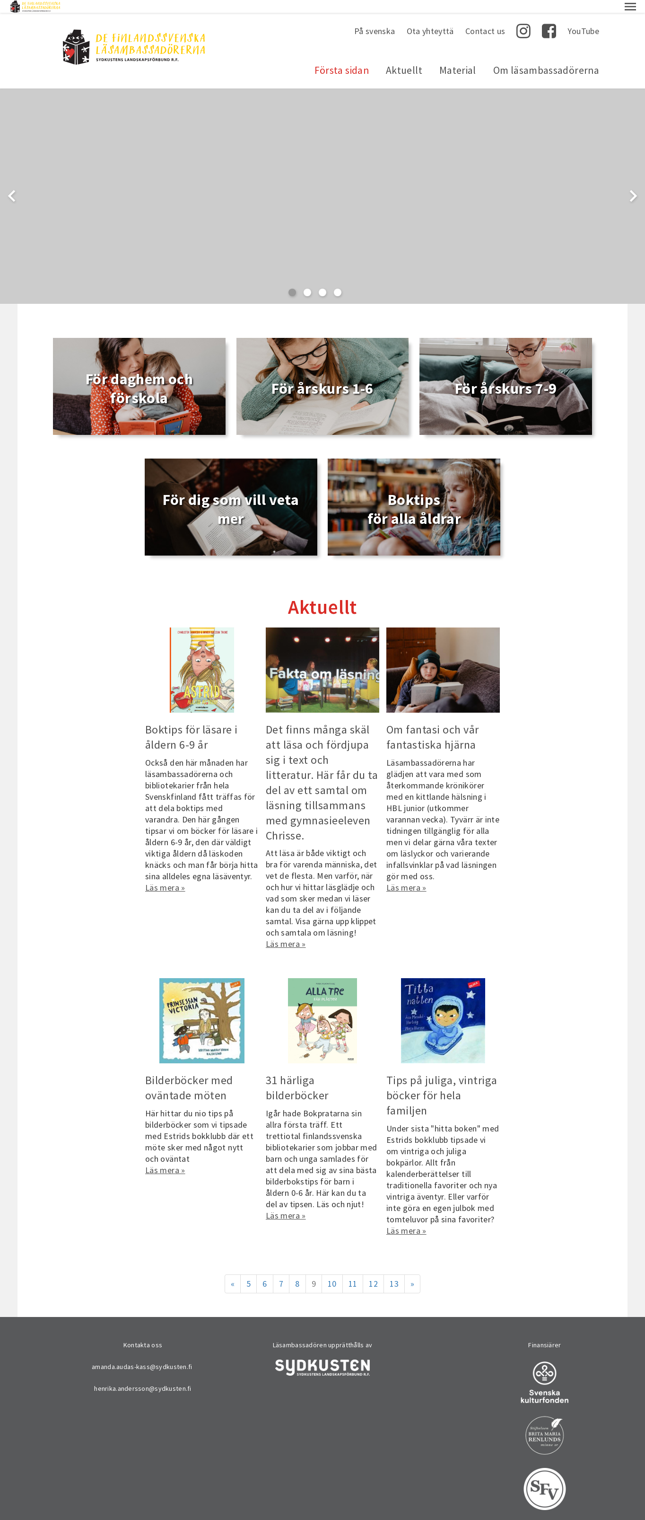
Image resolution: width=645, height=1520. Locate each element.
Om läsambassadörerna (546, 57)
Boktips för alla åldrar (414, 496)
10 (332, 1270)
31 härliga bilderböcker (297, 1075)
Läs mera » (165, 874)
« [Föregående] (233, 1270)
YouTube (583, 18)
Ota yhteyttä (430, 18)
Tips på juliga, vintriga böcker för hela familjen (441, 1082)
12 (373, 1270)
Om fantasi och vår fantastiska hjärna (432, 724)
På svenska (374, 18)
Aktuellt (404, 57)
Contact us (485, 18)
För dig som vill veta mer (231, 496)
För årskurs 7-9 (506, 375)
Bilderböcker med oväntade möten (189, 1075)
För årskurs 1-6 (322, 375)
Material (457, 57)
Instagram (523, 18)
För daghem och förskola (139, 376)
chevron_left (12, 183)
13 (394, 1270)
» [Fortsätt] (412, 1270)
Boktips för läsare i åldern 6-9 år (191, 724)
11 (353, 1270)
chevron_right (633, 183)
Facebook (549, 18)
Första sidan (341, 57)
